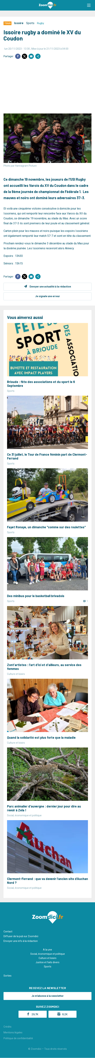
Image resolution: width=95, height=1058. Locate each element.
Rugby (40, 23)
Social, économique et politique (47, 953)
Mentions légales (13, 1032)
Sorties (7, 975)
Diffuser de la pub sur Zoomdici (21, 936)
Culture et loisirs (47, 958)
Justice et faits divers (47, 962)
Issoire (18, 23)
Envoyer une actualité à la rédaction (50, 286)
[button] (89, 5)
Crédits (7, 1026)
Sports (30, 23)
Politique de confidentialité (18, 1038)
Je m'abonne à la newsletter (48, 995)
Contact (8, 931)
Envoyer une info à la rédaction (21, 941)
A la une (47, 949)
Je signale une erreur (47, 296)
